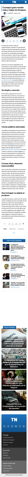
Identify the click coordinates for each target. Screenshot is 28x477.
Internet (14, 252)
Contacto (5, 455)
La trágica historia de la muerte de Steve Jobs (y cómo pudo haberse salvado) (18, 266)
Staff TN (10, 13)
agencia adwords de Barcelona (12, 149)
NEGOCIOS (21, 229)
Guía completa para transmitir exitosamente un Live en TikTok (18, 275)
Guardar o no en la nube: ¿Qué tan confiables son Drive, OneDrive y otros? (18, 284)
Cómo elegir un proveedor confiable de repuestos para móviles (17, 257)
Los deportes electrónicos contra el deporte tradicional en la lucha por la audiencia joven (18, 247)
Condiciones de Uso (8, 437)
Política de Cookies (8, 442)
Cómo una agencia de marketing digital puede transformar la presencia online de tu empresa (14, 342)
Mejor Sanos (6, 471)
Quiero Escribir (6, 458)
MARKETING (12, 229)
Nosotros (5, 453)
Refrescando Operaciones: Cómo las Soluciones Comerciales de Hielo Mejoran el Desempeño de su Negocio (14, 383)
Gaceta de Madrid (7, 468)
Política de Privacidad (8, 440)
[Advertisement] (14, 309)
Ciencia (13, 270)
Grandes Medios (7, 466)
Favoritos (5, 445)
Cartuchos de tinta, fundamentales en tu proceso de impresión (14, 406)
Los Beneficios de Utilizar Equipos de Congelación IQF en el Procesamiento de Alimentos (14, 363)
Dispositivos (15, 260)
